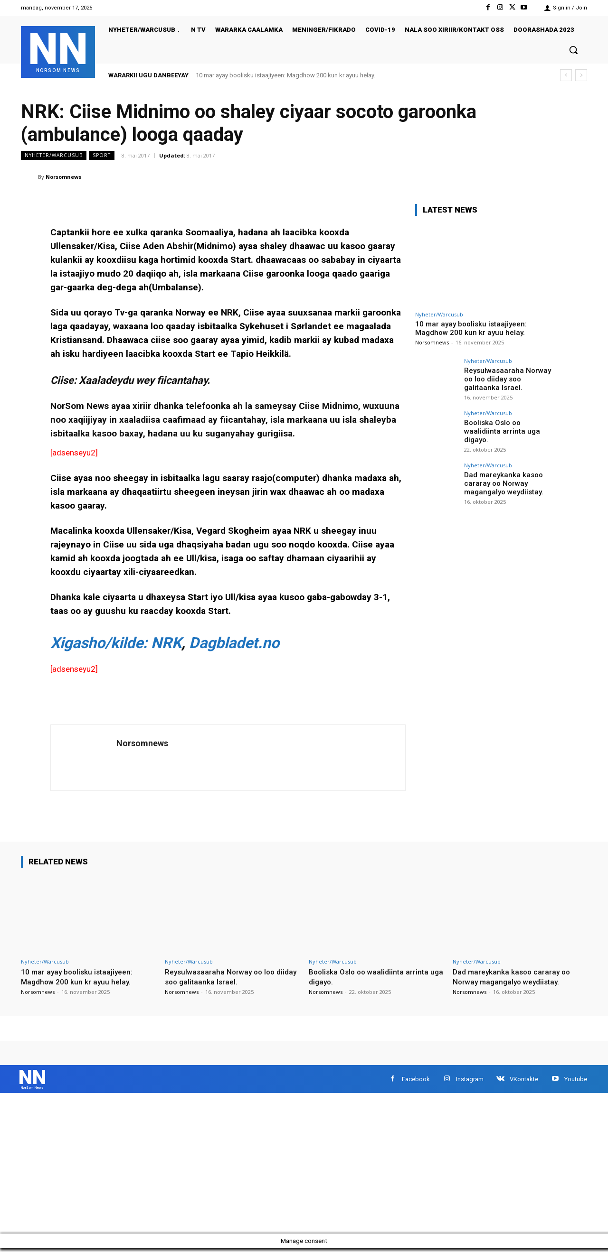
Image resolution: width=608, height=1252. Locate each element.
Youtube (575, 1081)
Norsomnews (63, 176)
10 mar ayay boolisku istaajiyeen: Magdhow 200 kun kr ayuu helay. (285, 75)
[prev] (566, 75)
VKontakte (524, 1081)
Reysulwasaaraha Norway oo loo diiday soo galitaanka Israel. (509, 378)
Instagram (470, 1081)
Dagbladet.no (234, 643)
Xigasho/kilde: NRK (115, 643)
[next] (581, 75)
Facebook (416, 1081)
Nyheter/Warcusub (53, 155)
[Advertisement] (285, 1167)
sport (101, 155)
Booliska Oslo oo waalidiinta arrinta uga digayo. (508, 426)
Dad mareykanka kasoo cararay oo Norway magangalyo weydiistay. (501, 482)
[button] (573, 50)
